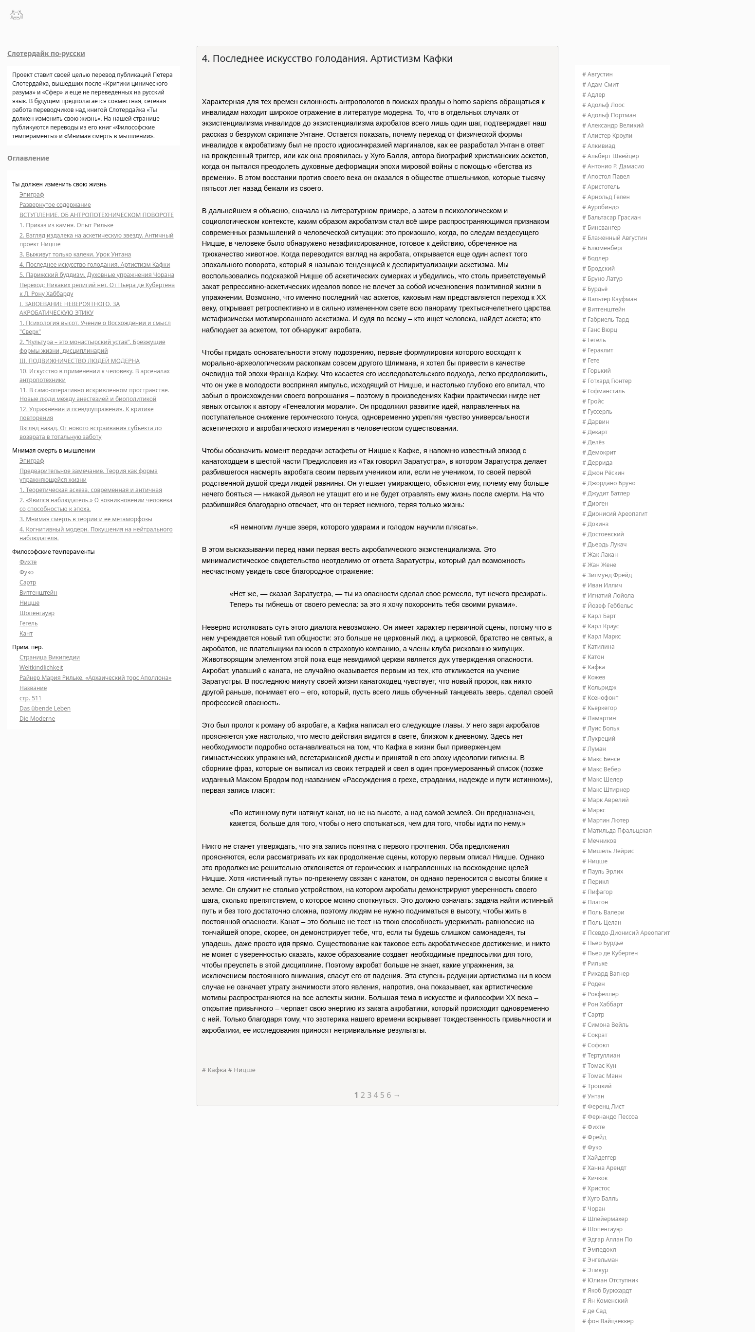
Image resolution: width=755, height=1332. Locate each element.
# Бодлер (595, 258)
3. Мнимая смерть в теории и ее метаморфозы (85, 519)
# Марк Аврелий (605, 800)
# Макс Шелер (602, 779)
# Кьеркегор (599, 708)
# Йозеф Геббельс (607, 606)
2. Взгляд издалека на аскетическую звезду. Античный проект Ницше (96, 239)
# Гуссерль (597, 411)
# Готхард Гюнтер (606, 381)
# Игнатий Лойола (608, 595)
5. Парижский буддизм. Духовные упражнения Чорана (96, 275)
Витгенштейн (38, 592)
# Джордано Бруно (608, 483)
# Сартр (593, 1014)
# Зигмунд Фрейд (607, 575)
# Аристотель (601, 186)
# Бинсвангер (601, 227)
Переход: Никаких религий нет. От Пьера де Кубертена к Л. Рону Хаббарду (97, 289)
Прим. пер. (27, 647)
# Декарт (595, 432)
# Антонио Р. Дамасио (613, 166)
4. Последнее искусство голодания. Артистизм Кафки (94, 264)
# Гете (590, 360)
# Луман (594, 749)
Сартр (27, 582)
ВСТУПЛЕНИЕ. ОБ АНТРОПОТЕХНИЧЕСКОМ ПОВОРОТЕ (96, 215)
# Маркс (594, 810)
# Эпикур (595, 1270)
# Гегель (594, 340)
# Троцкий (596, 1086)
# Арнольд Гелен (606, 197)
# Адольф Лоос (603, 105)
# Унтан (593, 1096)
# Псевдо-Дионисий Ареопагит (626, 933)
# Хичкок (595, 1178)
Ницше (29, 603)
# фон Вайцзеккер (607, 1321)
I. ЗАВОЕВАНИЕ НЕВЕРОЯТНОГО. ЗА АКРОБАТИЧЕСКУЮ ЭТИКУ (69, 308)
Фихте (28, 562)
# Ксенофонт (600, 697)
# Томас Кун (599, 1065)
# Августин (597, 74)
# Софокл (595, 1045)
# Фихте (593, 1127)
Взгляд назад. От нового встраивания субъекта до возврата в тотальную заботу (90, 432)
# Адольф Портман (609, 115)
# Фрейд (594, 1137)
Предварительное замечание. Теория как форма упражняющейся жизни (88, 475)
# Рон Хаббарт (602, 1004)
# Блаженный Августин (614, 238)
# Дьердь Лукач (604, 544)
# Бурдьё (595, 289)
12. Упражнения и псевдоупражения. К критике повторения (86, 413)
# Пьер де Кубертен (610, 953)
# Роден (593, 984)
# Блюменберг (602, 248)
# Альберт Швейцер (610, 156)
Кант (26, 633)
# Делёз (593, 442)
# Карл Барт (599, 616)
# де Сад (594, 1311)
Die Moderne (37, 718)
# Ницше (242, 1069)
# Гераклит (597, 350)
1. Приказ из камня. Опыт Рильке (66, 225)
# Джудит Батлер (606, 493)
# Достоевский (603, 534)
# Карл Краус (600, 626)
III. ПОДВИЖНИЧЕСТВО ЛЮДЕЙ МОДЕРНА (79, 361)
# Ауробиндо (600, 207)
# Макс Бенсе (601, 759)
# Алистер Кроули (607, 135)
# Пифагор (597, 892)
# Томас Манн (602, 1076)
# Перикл (595, 881)
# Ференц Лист (603, 1106)
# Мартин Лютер (605, 820)
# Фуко (592, 1147)
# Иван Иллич (602, 585)
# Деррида (597, 462)
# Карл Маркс (601, 636)
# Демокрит (599, 452)
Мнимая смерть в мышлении (53, 450)
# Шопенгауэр (602, 1229)
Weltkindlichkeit (41, 667)
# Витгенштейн (603, 309)
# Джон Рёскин (603, 473)
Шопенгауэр (37, 613)
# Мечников (599, 841)
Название (33, 688)
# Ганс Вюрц (599, 330)
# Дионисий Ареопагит (614, 514)
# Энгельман (600, 1260)
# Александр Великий (613, 125)
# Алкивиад (598, 146)
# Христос (596, 1188)
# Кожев (593, 677)
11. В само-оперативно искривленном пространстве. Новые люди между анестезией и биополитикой (94, 394)
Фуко (26, 572)
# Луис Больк (600, 728)
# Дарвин (595, 422)
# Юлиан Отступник (610, 1280)
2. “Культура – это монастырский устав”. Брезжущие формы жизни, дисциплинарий (92, 346)
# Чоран (593, 1208)
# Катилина (598, 646)
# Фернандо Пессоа (610, 1117)
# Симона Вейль (605, 1025)
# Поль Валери (603, 912)
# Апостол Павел (606, 176)
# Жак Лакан (600, 554)
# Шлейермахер (605, 1219)
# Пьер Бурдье (602, 943)
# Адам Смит (600, 84)
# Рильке (595, 963)
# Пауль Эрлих (602, 871)
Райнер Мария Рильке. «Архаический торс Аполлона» (95, 678)
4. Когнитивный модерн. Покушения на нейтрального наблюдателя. (96, 533)
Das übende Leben (45, 708)
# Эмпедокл (599, 1249)
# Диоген (595, 503)
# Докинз (595, 524)
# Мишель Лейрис (608, 851)
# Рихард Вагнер (605, 973)
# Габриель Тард (605, 319)
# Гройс (593, 401)
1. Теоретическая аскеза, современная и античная (90, 490)
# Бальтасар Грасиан (611, 217)
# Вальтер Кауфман (609, 299)
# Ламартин (599, 718)
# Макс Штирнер (606, 789)
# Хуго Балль (600, 1198)
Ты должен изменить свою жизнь (59, 184)
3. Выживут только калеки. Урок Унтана (75, 254)
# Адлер (593, 95)
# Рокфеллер (600, 994)
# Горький (596, 370)
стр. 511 (30, 698)
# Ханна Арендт (604, 1168)
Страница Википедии (49, 657)
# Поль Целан (601, 922)
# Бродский (598, 268)
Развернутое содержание (55, 205)
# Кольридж (599, 687)
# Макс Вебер (601, 769)
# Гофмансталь (603, 391)
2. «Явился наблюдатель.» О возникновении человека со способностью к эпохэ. (95, 504)
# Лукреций (598, 738)
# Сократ (594, 1035)
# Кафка (214, 1069)
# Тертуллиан (601, 1055)
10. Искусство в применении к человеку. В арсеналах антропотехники (94, 375)
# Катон (593, 657)
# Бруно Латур (602, 278)
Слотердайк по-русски (46, 53)
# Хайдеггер (599, 1157)
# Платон (595, 902)
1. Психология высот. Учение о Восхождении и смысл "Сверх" (95, 327)
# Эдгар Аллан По (607, 1239)
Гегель (28, 623)
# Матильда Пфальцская (617, 830)
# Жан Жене (599, 565)
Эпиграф (31, 194)
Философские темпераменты (53, 551)
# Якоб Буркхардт (607, 1290)
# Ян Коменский (605, 1300)
